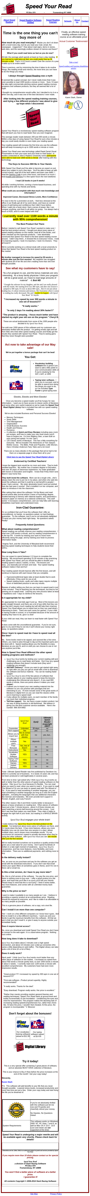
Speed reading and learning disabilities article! (73, 67)
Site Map (34, 1194)
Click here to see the (30, 457)
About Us (77, 21)
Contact (85, 21)
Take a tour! (73, 62)
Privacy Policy (56, 1194)
